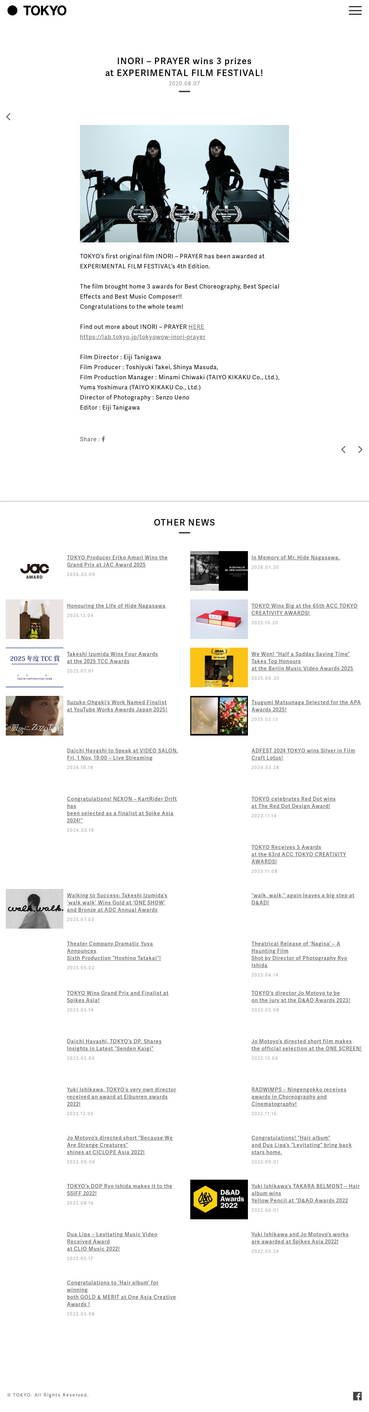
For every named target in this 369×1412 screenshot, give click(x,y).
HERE (196, 326)
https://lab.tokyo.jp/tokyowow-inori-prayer (143, 336)
